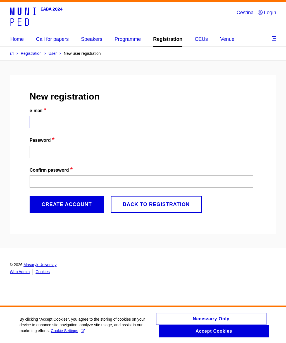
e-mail (36, 110)
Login (267, 12)
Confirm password (49, 170)
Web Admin (20, 271)
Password (40, 140)
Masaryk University (39, 264)
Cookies (42, 271)
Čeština (245, 12)
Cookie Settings (68, 333)
